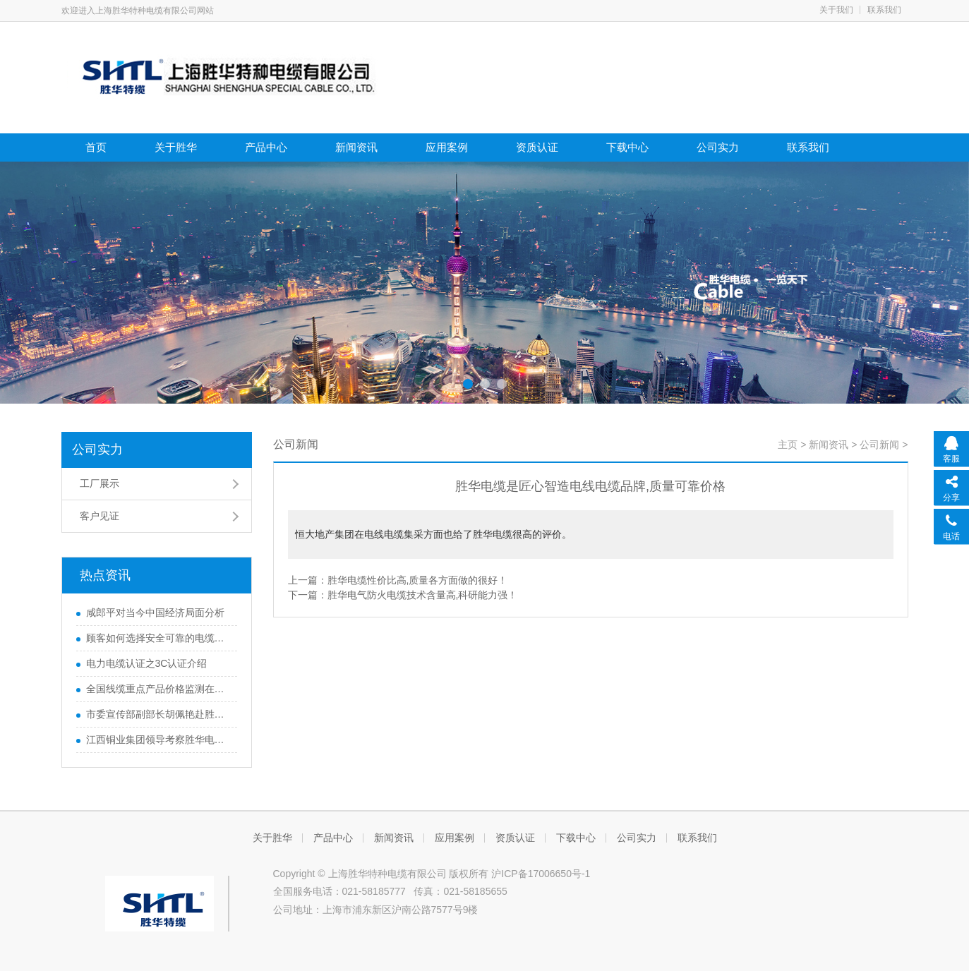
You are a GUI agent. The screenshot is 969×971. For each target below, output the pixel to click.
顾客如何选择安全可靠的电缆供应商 (158, 638)
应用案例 (447, 147)
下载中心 (627, 147)
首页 (96, 147)
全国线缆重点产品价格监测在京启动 (158, 688)
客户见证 (99, 515)
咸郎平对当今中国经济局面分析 (155, 612)
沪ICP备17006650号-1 (540, 873)
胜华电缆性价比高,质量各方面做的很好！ (417, 580)
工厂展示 (99, 483)
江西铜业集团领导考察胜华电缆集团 (158, 739)
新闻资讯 (356, 147)
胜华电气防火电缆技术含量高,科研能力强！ (422, 595)
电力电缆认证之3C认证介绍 (146, 663)
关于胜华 (176, 147)
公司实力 (718, 147)
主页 (788, 444)
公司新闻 (879, 444)
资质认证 (537, 147)
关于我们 (836, 10)
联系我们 (884, 10)
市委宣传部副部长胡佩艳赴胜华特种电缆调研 (158, 714)
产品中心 (266, 147)
